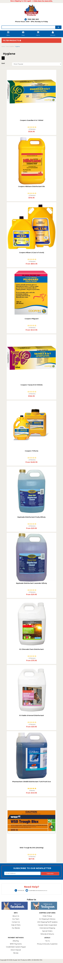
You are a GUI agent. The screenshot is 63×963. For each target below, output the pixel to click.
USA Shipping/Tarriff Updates (47, 922)
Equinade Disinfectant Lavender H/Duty (31, 583)
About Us (15, 916)
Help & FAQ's (15, 925)
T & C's (47, 941)
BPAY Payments (16, 944)
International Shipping (47, 928)
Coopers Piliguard (31, 319)
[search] (58, 27)
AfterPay (16, 941)
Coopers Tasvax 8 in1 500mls (32, 385)
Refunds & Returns (47, 934)
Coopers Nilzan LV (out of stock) (31, 252)
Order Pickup (47, 916)
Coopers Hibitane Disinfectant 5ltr (31, 186)
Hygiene (17, 46)
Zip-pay (15, 953)
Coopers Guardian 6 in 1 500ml (31, 120)
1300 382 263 (31, 19)
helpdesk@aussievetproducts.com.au (36, 890)
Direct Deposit (16, 950)
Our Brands (16, 928)
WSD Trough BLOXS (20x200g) (31, 848)
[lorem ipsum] (28, 27)
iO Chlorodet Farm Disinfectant (31, 649)
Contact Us (16, 922)
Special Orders (47, 931)
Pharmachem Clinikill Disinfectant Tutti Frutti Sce (31, 782)
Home (3, 46)
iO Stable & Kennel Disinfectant (31, 715)
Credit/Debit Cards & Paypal (16, 947)
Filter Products (12, 40)
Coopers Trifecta (31, 451)
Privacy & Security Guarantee (47, 944)
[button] (31, 128)
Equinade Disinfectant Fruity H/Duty (31, 517)
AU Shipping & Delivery (47, 919)
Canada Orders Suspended (47, 925)
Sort (3, 63)
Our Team (15, 919)
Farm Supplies (10, 46)
